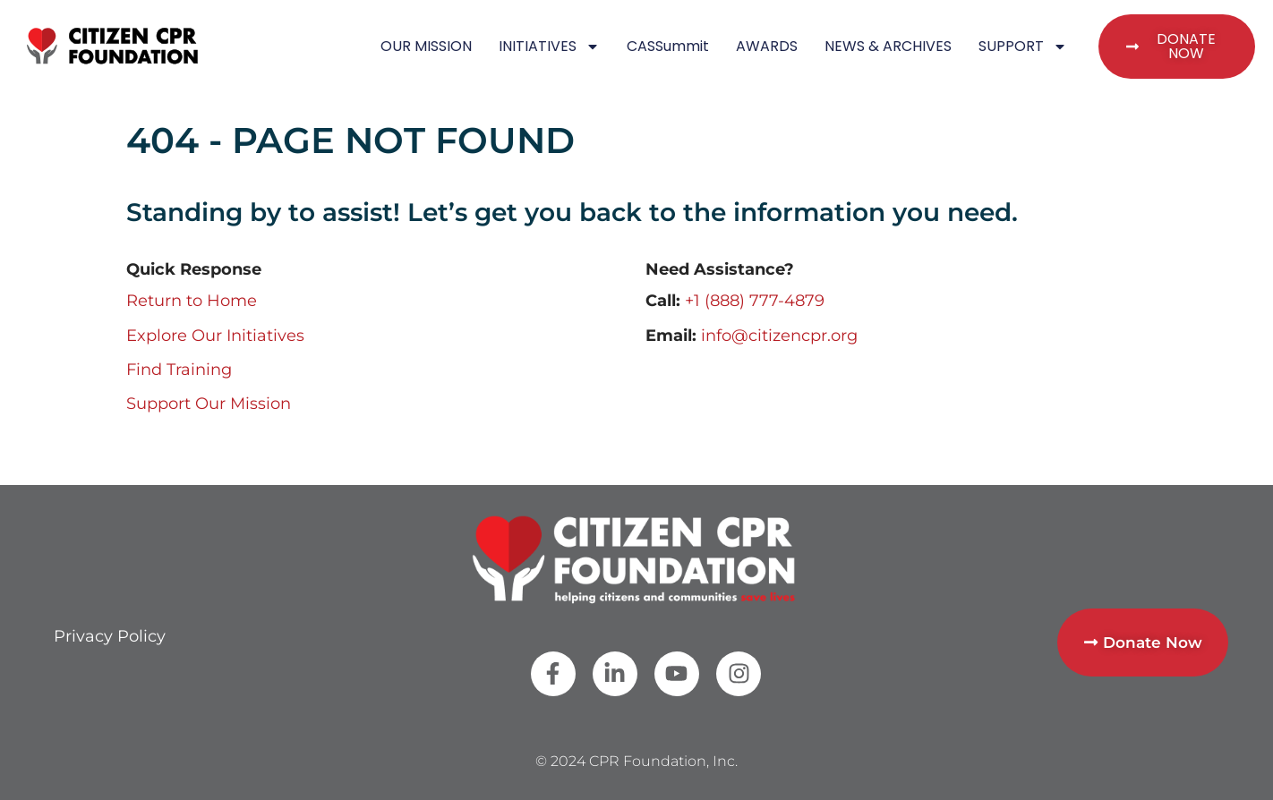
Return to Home (191, 301)
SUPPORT (1022, 46)
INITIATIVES (549, 46)
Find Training (179, 369)
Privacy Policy (110, 636)
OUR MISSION (426, 46)
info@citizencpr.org (779, 335)
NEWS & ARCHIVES (888, 46)
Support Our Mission (208, 403)
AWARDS (767, 46)
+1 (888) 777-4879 (754, 301)
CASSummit (668, 46)
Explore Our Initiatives (215, 335)
